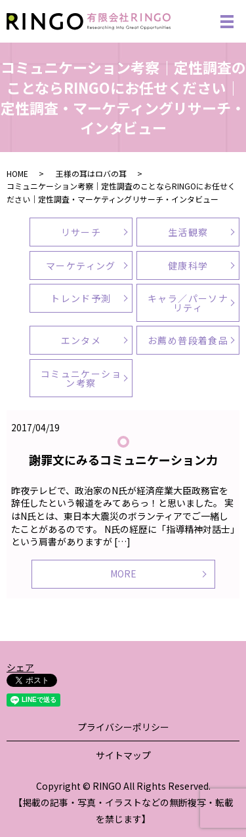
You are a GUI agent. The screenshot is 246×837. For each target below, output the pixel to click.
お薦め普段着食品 (188, 340)
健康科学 (188, 265)
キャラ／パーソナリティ (188, 303)
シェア (20, 667)
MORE (123, 573)
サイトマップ (123, 755)
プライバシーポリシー (123, 726)
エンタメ (81, 340)
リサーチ (81, 232)
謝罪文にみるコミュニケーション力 (123, 459)
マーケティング (81, 265)
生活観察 (188, 232)
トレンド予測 (81, 298)
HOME (17, 173)
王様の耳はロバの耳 (91, 173)
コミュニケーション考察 (81, 378)
